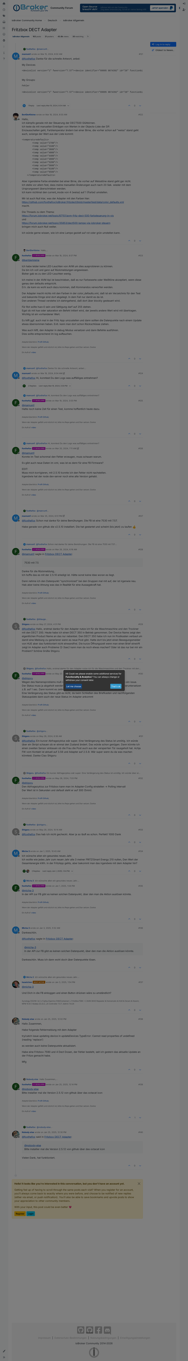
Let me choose (73, 686)
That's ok (116, 686)
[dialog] (94, 680)
